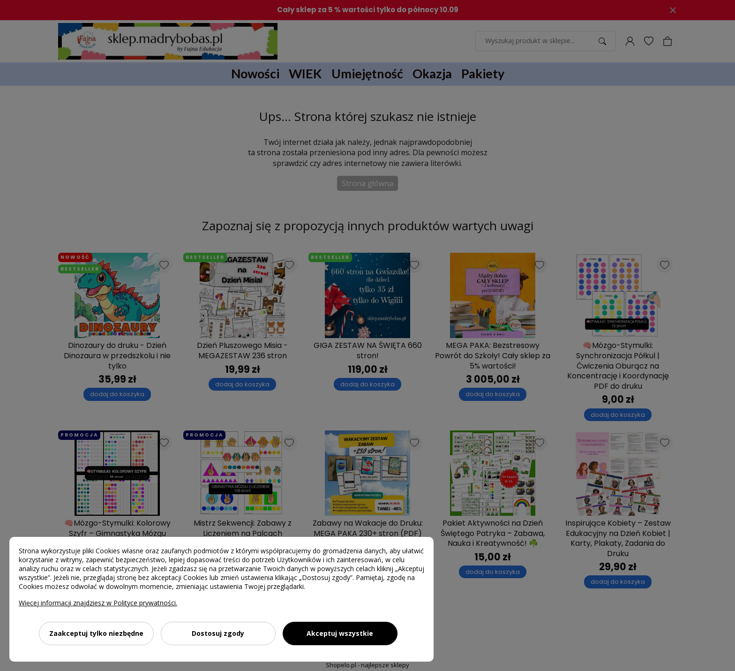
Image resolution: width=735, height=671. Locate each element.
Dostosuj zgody (218, 633)
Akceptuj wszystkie (340, 633)
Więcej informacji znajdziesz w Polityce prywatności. (98, 602)
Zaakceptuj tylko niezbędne (96, 633)
